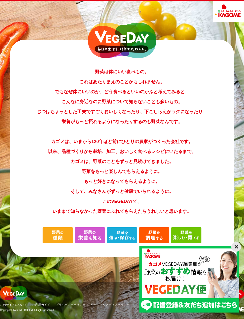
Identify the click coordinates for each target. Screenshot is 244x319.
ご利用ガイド (41, 305)
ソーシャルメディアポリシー (110, 305)
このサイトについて (13, 305)
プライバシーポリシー (70, 305)
